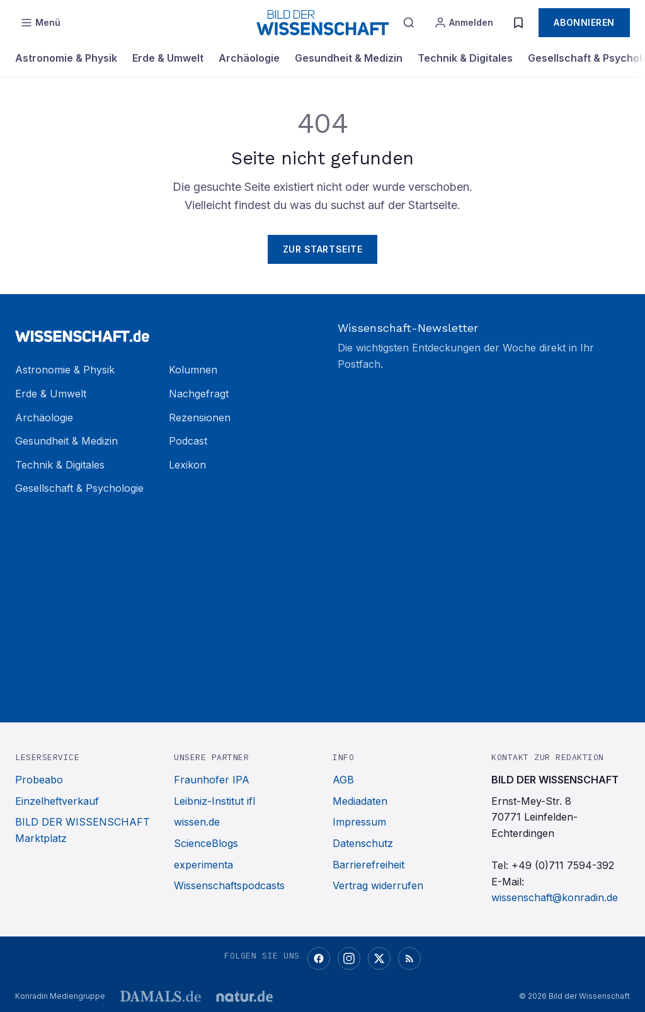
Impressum (359, 822)
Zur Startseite (323, 249)
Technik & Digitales (465, 58)
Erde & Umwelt (167, 58)
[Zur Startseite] (161, 330)
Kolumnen (193, 369)
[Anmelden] (463, 23)
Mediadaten (360, 801)
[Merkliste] (518, 23)
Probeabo (39, 779)
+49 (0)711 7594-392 (562, 865)
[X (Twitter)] (379, 958)
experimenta (203, 864)
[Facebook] (318, 958)
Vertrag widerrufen (378, 885)
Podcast (188, 441)
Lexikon (187, 464)
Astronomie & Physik (66, 58)
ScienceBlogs (206, 843)
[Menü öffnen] (40, 23)
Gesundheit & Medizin (348, 58)
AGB (343, 779)
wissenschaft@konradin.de (554, 897)
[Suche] (409, 23)
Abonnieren (584, 22)
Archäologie (249, 58)
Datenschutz (363, 843)
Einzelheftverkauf (57, 801)
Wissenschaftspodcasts (229, 885)
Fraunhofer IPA (211, 779)
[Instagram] (349, 958)
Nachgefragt (199, 393)
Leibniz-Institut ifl (214, 801)
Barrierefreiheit (368, 864)
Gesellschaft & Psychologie (79, 488)
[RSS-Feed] (409, 958)
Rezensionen (200, 417)
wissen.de (197, 822)
